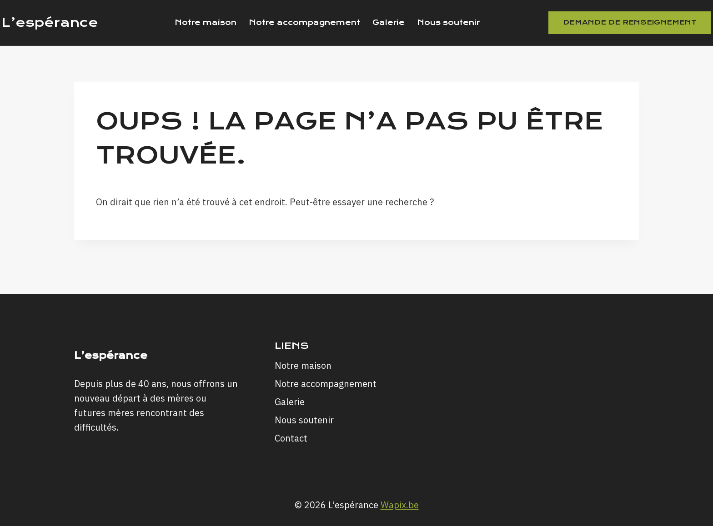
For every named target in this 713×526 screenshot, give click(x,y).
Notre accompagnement (304, 22)
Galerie (388, 22)
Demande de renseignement (630, 22)
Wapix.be (400, 505)
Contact (291, 438)
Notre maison (205, 22)
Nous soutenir (448, 22)
